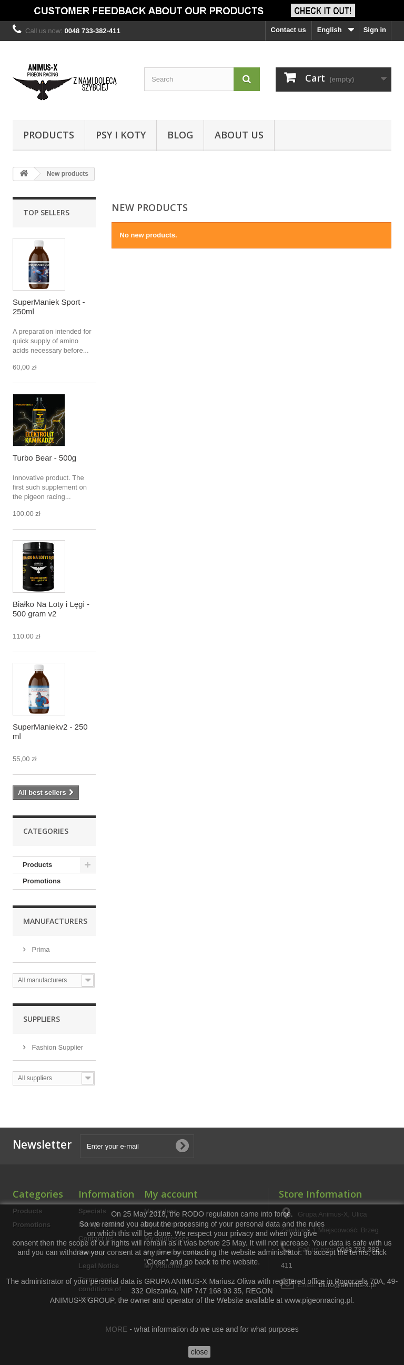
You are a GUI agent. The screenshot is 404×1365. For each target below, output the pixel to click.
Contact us (288, 30)
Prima (40, 949)
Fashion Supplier (56, 1047)
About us (239, 134)
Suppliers (41, 1019)
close (199, 1352)
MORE (116, 1329)
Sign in (374, 30)
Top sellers (46, 212)
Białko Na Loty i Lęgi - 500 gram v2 (51, 609)
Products (48, 134)
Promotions (41, 881)
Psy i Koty (121, 134)
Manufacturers (55, 921)
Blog (180, 134)
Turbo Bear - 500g (44, 457)
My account (171, 1194)
